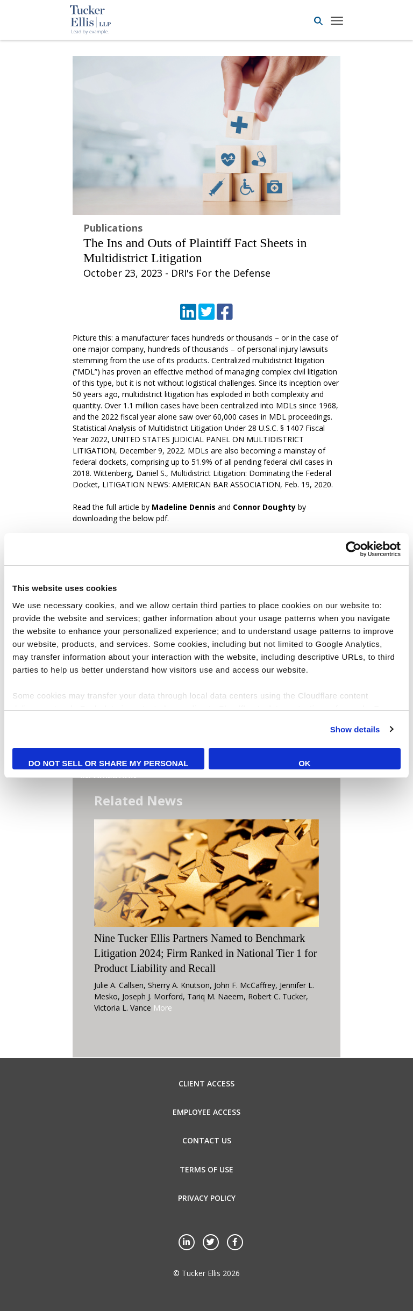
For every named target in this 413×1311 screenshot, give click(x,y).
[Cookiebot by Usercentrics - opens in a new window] (354, 549)
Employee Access (206, 1112)
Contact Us (206, 1140)
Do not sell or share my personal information (109, 764)
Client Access (206, 1083)
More (162, 1008)
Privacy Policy (207, 1198)
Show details (355, 729)
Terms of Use (206, 1169)
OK (304, 763)
